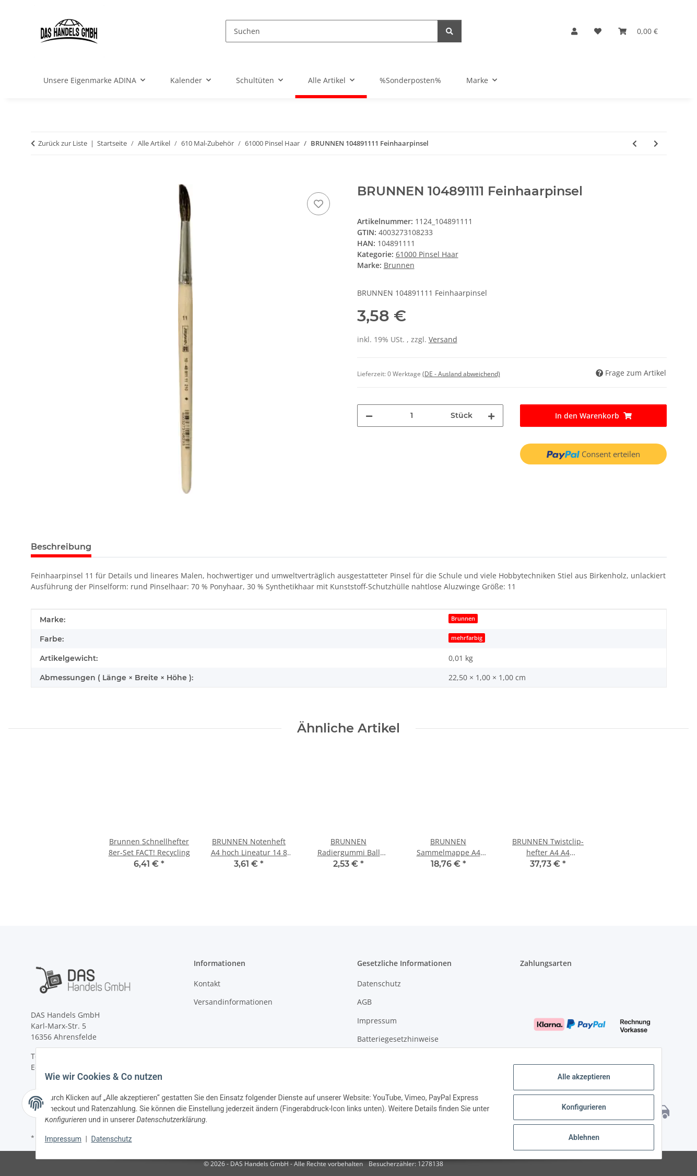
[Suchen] (332, 31)
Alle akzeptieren (576, 1084)
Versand (443, 339)
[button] (574, 31)
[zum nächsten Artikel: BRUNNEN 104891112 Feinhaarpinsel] (656, 143)
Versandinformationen (233, 1002)
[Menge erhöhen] (491, 415)
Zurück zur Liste (62, 143)
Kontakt (207, 983)
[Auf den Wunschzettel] (318, 203)
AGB (364, 1002)
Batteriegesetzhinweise (398, 1039)
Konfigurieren (576, 1112)
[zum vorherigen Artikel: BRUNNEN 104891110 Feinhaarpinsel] (634, 143)
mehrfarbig (466, 638)
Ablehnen (576, 1139)
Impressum (71, 1143)
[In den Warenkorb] (39, 178)
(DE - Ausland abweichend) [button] (461, 373)
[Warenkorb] (638, 31)
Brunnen (463, 618)
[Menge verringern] (369, 415)
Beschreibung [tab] (61, 547)
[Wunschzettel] (598, 31)
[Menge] (412, 415)
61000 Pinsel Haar (427, 254)
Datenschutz (119, 1143)
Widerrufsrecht (383, 1057)
